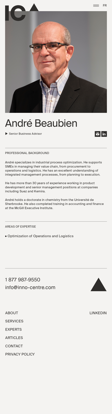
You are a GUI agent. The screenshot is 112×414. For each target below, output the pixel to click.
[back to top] (99, 286)
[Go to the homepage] (22, 12)
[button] (96, 5)
